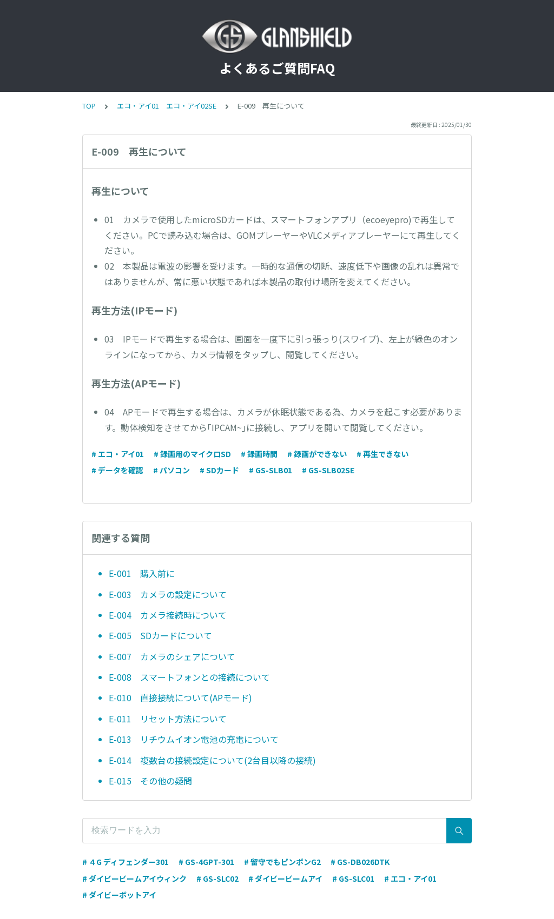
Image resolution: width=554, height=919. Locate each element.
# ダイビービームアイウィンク (134, 878)
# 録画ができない (317, 453)
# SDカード (219, 470)
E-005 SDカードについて (160, 635)
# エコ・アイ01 (117, 453)
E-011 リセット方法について (168, 718)
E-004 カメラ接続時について (168, 614)
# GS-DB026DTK (360, 861)
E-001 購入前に (142, 573)
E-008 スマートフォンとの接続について (189, 676)
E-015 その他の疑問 (150, 780)
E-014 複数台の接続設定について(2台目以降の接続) (212, 760)
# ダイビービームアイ (285, 878)
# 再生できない (382, 453)
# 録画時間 (259, 453)
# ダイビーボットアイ (119, 894)
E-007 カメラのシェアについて (172, 656)
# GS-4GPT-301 (206, 861)
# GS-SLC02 (217, 878)
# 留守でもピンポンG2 (282, 861)
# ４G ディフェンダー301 (125, 861)
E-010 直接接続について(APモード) (180, 697)
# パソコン (171, 470)
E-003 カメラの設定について (168, 594)
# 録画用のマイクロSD (192, 453)
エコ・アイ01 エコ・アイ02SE (166, 105)
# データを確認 (117, 470)
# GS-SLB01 (270, 470)
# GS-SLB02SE (328, 470)
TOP (89, 105)
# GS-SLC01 (353, 878)
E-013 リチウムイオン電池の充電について (194, 739)
